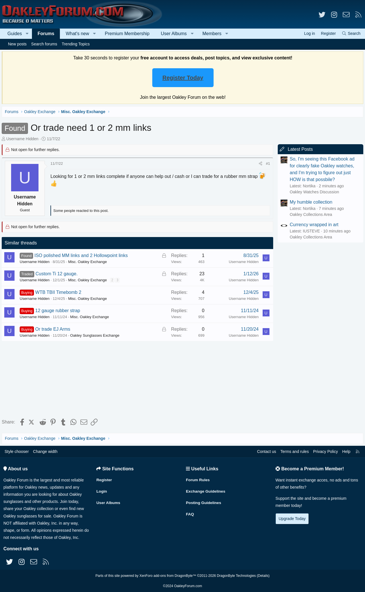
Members (212, 33)
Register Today (183, 78)
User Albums (174, 33)
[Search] (351, 33)
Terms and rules (294, 451)
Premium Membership (127, 33)
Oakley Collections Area (310, 214)
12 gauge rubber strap (58, 310)
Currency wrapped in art (313, 224)
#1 (267, 163)
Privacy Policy (325, 451)
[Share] (259, 163)
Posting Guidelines (204, 501)
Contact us (266, 451)
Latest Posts (299, 149)
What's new (77, 33)
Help (346, 451)
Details (263, 576)
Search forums (44, 44)
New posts (17, 44)
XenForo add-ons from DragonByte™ (167, 576)
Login (101, 490)
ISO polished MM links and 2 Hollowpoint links (82, 255)
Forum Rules (198, 479)
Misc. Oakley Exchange (88, 262)
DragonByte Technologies (236, 576)
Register (104, 479)
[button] (27, 34)
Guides (14, 33)
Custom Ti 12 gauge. (57, 273)
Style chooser (17, 451)
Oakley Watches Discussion (313, 192)
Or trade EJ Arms (54, 329)
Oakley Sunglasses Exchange (96, 335)
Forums (46, 33)
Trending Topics (76, 44)
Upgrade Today (292, 518)
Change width (45, 451)
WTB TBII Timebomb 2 (59, 292)
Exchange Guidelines (206, 490)
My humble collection (310, 202)
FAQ (190, 513)
